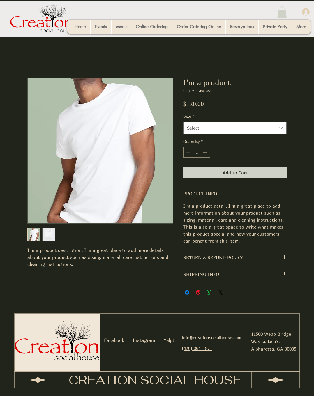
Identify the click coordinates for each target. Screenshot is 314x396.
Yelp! (169, 340)
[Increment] (205, 152)
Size (188, 116)
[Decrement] (187, 152)
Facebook (114, 340)
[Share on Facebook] (187, 292)
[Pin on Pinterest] (198, 292)
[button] (282, 12)
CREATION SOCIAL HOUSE (155, 380)
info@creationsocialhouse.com (211, 337)
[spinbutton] (196, 152)
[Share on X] (220, 292)
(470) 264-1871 (197, 348)
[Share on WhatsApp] (209, 292)
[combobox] (235, 128)
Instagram (144, 340)
